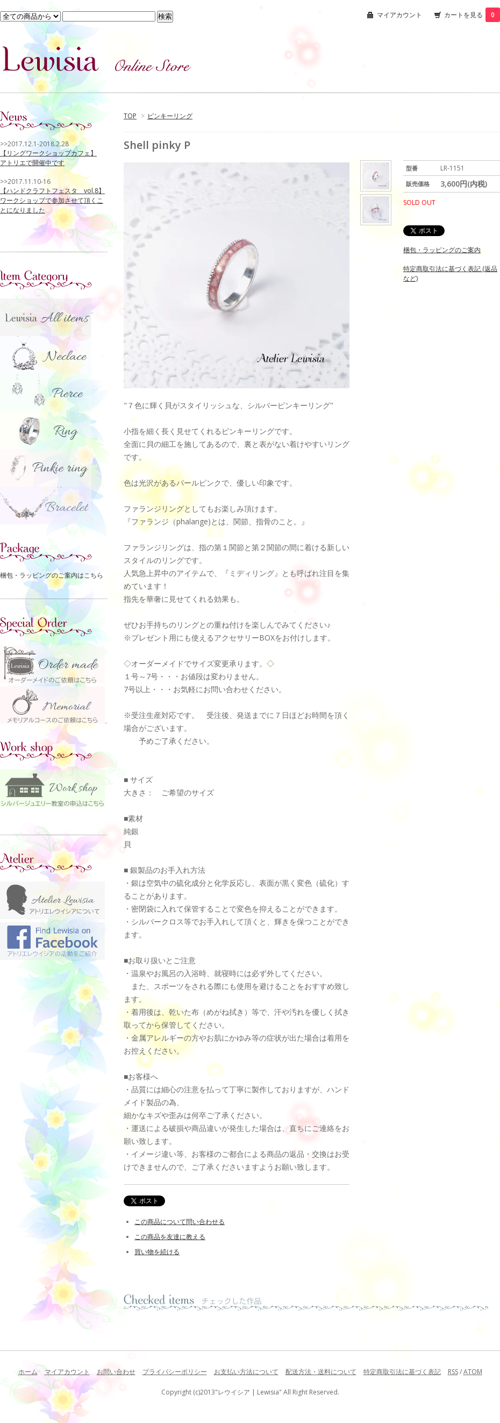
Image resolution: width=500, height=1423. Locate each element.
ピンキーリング (169, 115)
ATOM (472, 1371)
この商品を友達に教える (169, 1236)
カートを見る (472, 14)
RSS (453, 1371)
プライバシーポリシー (174, 1371)
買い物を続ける (157, 1251)
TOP (130, 115)
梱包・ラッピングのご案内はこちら (51, 575)
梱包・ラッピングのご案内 (442, 249)
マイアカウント (399, 14)
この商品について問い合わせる (179, 1221)
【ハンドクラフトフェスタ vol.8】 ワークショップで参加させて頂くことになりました (52, 200)
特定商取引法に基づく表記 (402, 1371)
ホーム (28, 1371)
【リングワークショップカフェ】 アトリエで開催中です (48, 157)
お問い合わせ (116, 1371)
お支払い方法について (246, 1371)
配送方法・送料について (320, 1371)
